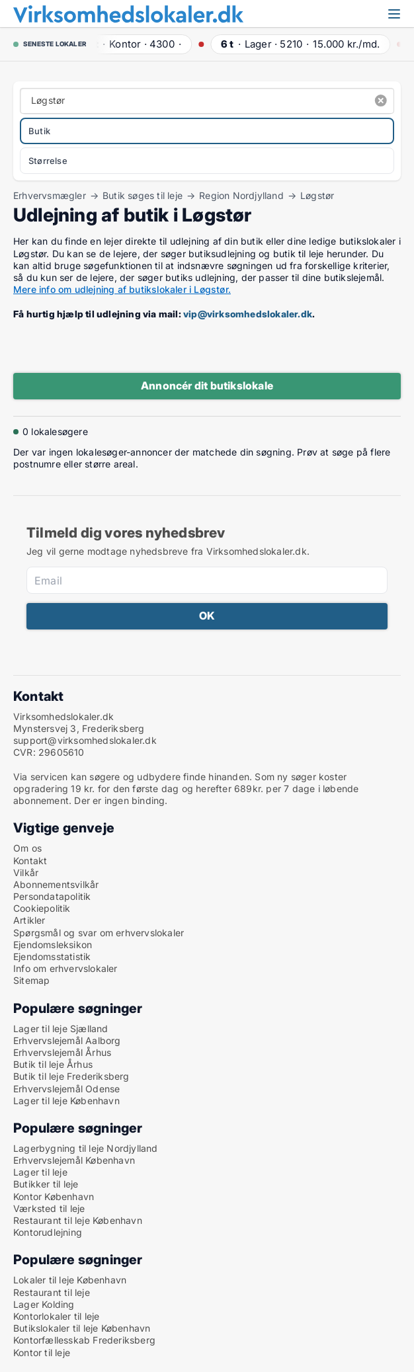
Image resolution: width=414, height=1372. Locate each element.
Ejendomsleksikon (52, 944)
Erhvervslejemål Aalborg (67, 1040)
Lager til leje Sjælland (60, 1028)
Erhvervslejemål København (74, 1160)
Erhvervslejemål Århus (62, 1052)
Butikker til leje (45, 1184)
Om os (27, 848)
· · (136, 44)
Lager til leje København (66, 1100)
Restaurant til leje (51, 1292)
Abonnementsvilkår (56, 884)
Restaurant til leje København (77, 1220)
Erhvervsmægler (49, 195)
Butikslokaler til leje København (81, 1328)
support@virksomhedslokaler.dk (85, 740)
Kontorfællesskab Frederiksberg (84, 1340)
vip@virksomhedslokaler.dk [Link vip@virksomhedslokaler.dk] (247, 313)
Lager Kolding (44, 1304)
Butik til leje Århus (53, 1064)
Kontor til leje (41, 1352)
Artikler (29, 920)
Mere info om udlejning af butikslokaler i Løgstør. (122, 289)
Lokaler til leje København (69, 1279)
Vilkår (25, 872)
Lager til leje (40, 1172)
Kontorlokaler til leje (56, 1316)
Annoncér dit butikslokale (207, 385)
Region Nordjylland (241, 195)
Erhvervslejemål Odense (66, 1088)
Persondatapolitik (52, 896)
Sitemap (31, 980)
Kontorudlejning (47, 1232)
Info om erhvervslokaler (65, 968)
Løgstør (317, 195)
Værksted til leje (49, 1208)
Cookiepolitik (42, 908)
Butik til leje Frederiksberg (71, 1076)
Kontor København (53, 1196)
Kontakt (30, 860)
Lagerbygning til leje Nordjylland (85, 1148)
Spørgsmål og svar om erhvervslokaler (98, 932)
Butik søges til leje (143, 195)
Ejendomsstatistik (52, 956)
